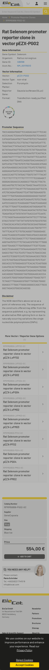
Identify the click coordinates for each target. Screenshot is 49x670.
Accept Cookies (25, 664)
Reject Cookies (24, 659)
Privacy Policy (24, 650)
